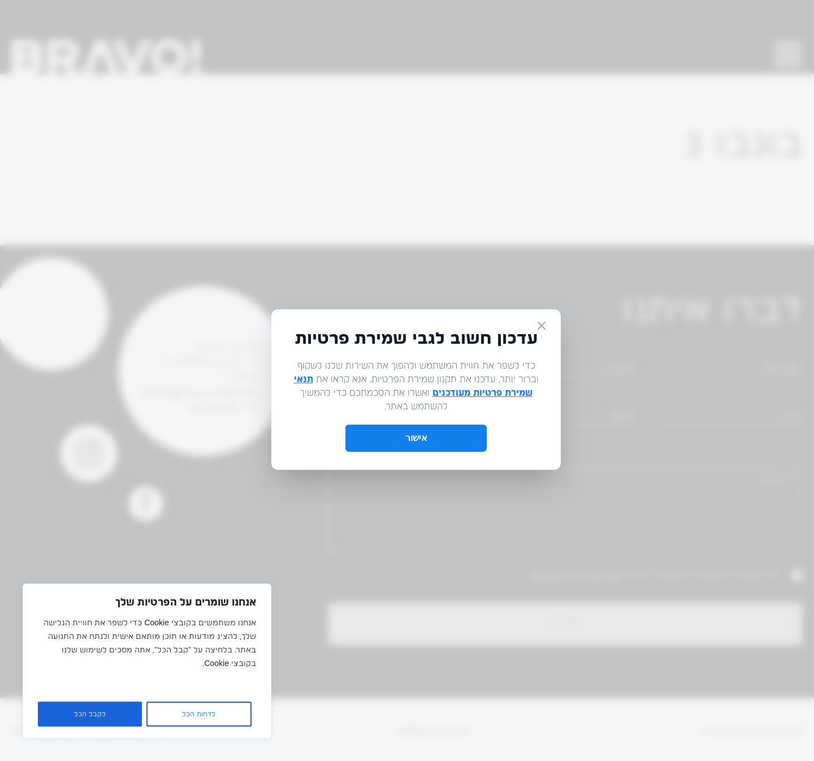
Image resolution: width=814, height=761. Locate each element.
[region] (147, 660)
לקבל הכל (90, 714)
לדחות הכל (198, 714)
